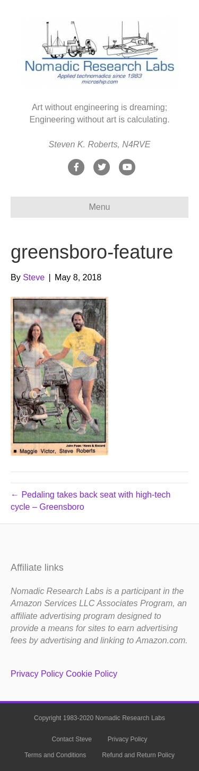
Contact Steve (71, 739)
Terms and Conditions (55, 755)
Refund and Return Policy (138, 755)
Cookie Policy (91, 673)
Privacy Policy (37, 673)
